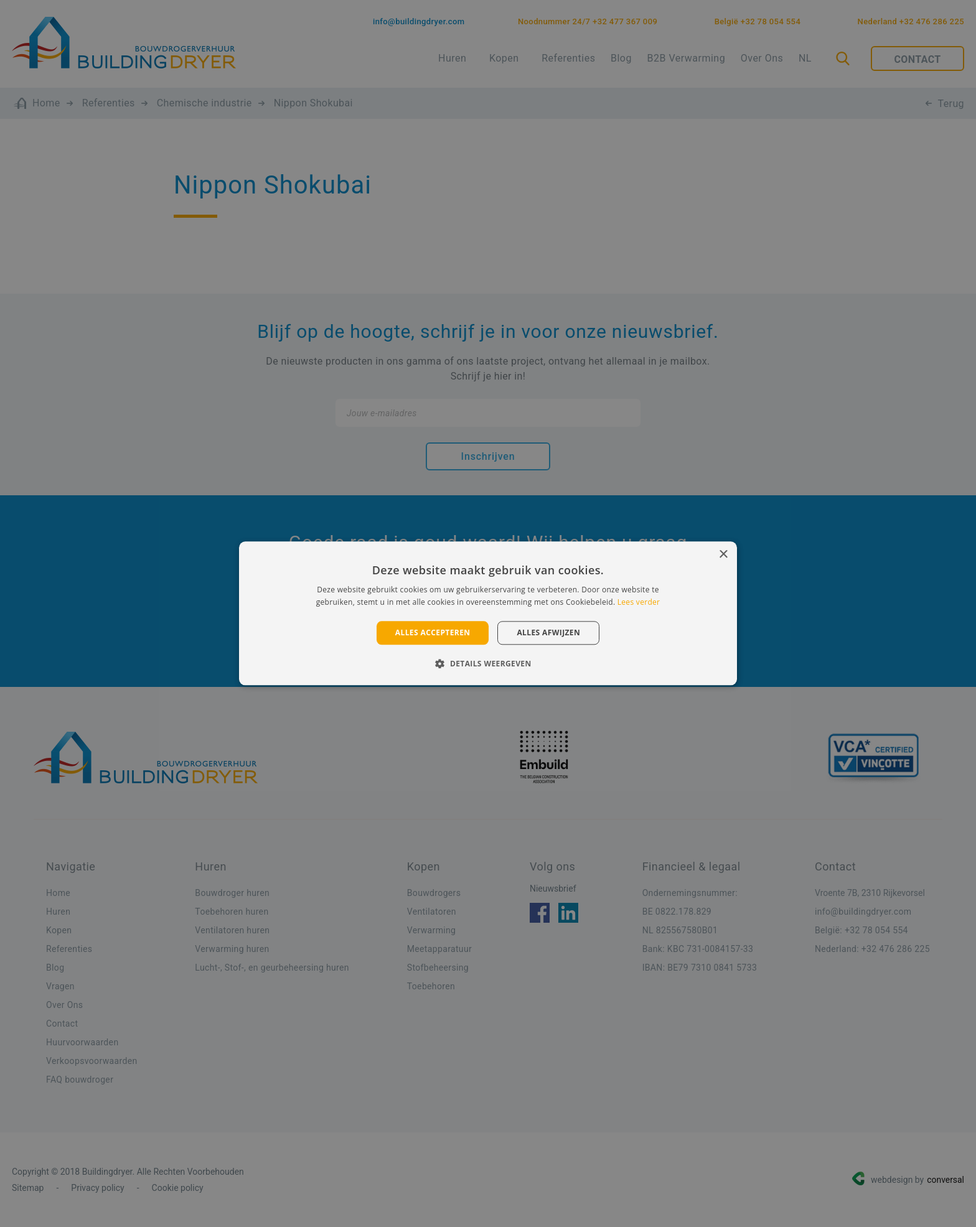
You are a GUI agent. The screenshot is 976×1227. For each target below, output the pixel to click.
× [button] (723, 554)
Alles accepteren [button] (433, 632)
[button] (487, 664)
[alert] (488, 613)
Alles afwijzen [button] (548, 632)
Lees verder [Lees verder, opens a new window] (638, 602)
